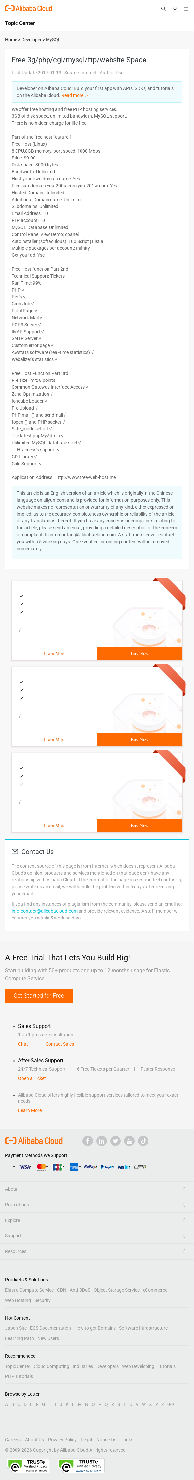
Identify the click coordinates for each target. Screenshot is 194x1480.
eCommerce (155, 1290)
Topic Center (17, 1366)
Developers (107, 1366)
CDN (61, 1290)
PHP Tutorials (19, 1376)
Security (42, 1300)
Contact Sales (60, 1044)
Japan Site (16, 1328)
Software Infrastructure (143, 1328)
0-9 (170, 1404)
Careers (13, 1439)
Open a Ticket (32, 1078)
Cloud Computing (51, 1366)
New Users (48, 1338)
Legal (86, 1439)
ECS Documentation (50, 1328)
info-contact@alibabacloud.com (45, 911)
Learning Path (19, 1338)
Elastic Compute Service (29, 1290)
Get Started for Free (39, 995)
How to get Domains (95, 1328)
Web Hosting (18, 1300)
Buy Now (139, 653)
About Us (34, 1439)
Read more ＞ (75, 95)
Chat (23, 1044)
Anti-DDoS (80, 1290)
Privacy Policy (62, 1439)
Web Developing (138, 1366)
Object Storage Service (117, 1290)
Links (127, 1439)
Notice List (107, 1439)
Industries (83, 1366)
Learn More (54, 653)
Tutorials (167, 1366)
